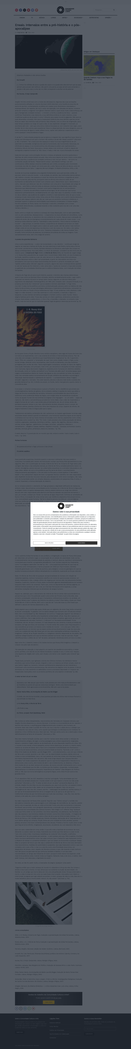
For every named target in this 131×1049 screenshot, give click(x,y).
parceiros (48, 515)
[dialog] (65, 524)
